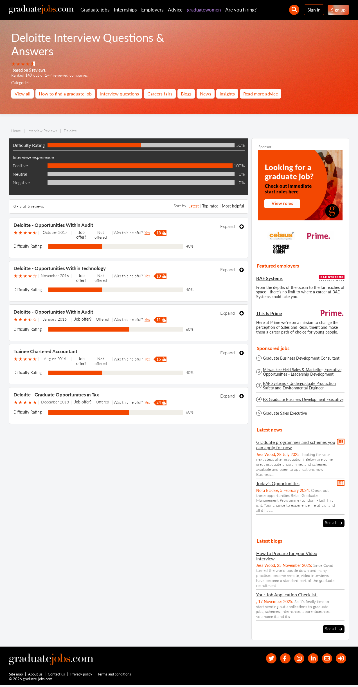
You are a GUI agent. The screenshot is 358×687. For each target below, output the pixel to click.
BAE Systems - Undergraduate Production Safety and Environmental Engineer (299, 385)
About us (35, 675)
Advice (175, 10)
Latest (193, 206)
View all (22, 93)
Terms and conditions (114, 675)
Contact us (56, 675)
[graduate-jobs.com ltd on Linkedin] (310, 658)
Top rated (210, 206)
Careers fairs (159, 93)
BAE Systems (269, 278)
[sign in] (340, 658)
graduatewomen (204, 10)
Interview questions (119, 93)
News (205, 93)
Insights (227, 93)
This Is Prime (269, 313)
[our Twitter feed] (265, 658)
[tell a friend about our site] (325, 658)
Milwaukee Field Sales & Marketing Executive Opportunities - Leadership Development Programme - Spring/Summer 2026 (302, 372)
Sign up (338, 9)
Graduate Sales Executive (285, 413)
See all (333, 523)
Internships (125, 10)
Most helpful (233, 206)
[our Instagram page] (295, 658)
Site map (16, 675)
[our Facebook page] (280, 658)
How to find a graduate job (65, 93)
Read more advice (260, 93)
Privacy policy (82, 675)
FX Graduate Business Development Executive (303, 399)
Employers (152, 10)
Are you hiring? (241, 10)
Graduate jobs (94, 10)
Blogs (186, 93)
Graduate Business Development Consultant (301, 358)
